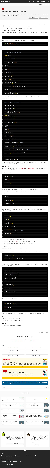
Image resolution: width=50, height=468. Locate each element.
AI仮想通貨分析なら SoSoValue (13, 352)
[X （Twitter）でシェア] (39, 332)
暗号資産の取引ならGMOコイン (36, 355)
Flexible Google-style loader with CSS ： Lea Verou (12, 30)
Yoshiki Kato (4, 455)
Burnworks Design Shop (20, 455)
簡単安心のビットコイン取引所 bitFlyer (13, 355)
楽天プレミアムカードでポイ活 (36, 350)
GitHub (20, 461)
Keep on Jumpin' (38, 455)
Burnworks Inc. (11, 455)
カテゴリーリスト (36, 1)
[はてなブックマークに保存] (47, 332)
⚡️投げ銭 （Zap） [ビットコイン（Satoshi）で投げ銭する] (32, 340)
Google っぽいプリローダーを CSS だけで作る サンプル (13, 320)
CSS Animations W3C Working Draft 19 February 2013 (13, 325)
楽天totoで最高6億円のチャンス (13, 350)
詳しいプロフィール (36, 444)
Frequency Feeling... (30, 455)
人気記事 (29, 1)
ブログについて (43, 1)
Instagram (15, 461)
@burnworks (3, 461)
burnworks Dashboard (15, 456)
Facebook (9, 461)
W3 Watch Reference (5, 456)
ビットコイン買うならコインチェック (36, 352)
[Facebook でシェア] (44, 332)
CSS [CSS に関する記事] (3, 8)
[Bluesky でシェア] (42, 332)
